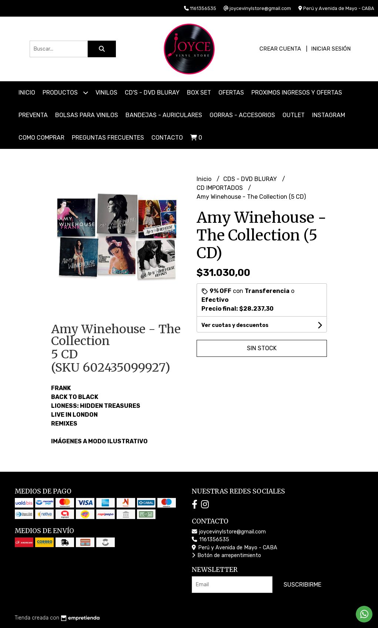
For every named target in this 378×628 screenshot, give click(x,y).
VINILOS (106, 92)
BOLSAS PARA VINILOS (86, 115)
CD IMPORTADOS (220, 187)
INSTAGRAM (328, 115)
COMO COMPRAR (41, 137)
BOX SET (199, 92)
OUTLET (293, 115)
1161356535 (210, 539)
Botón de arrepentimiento (226, 555)
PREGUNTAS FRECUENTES (108, 137)
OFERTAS (231, 92)
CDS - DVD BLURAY (250, 178)
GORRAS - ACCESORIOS (242, 115)
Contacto (167, 137)
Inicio (27, 92)
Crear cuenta (280, 48)
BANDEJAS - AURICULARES (164, 115)
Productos (65, 92)
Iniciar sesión (331, 48)
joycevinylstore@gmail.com (229, 532)
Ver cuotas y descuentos (234, 325)
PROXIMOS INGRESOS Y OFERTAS (296, 92)
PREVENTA (33, 115)
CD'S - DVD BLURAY (152, 92)
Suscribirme (302, 584)
